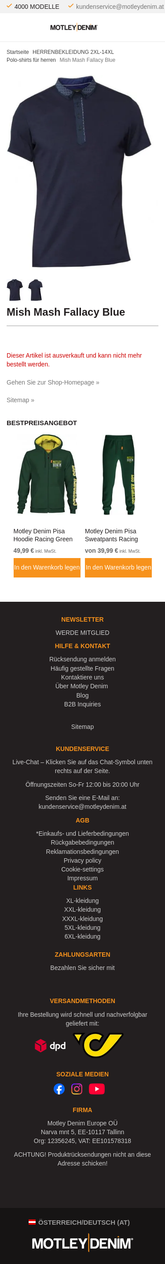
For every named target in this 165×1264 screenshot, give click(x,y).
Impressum (82, 878)
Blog (82, 695)
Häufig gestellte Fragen (82, 668)
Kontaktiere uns (82, 677)
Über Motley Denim (82, 686)
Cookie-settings (82, 869)
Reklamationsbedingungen (82, 851)
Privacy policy (83, 860)
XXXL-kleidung (82, 918)
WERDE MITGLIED (82, 632)
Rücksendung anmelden (82, 659)
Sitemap (82, 726)
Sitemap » (20, 400)
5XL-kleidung (83, 927)
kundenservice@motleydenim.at (120, 6)
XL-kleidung (82, 900)
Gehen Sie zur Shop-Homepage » (53, 382)
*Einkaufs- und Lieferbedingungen (82, 833)
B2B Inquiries (82, 704)
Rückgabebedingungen (82, 842)
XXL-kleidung (82, 909)
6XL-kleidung (83, 936)
